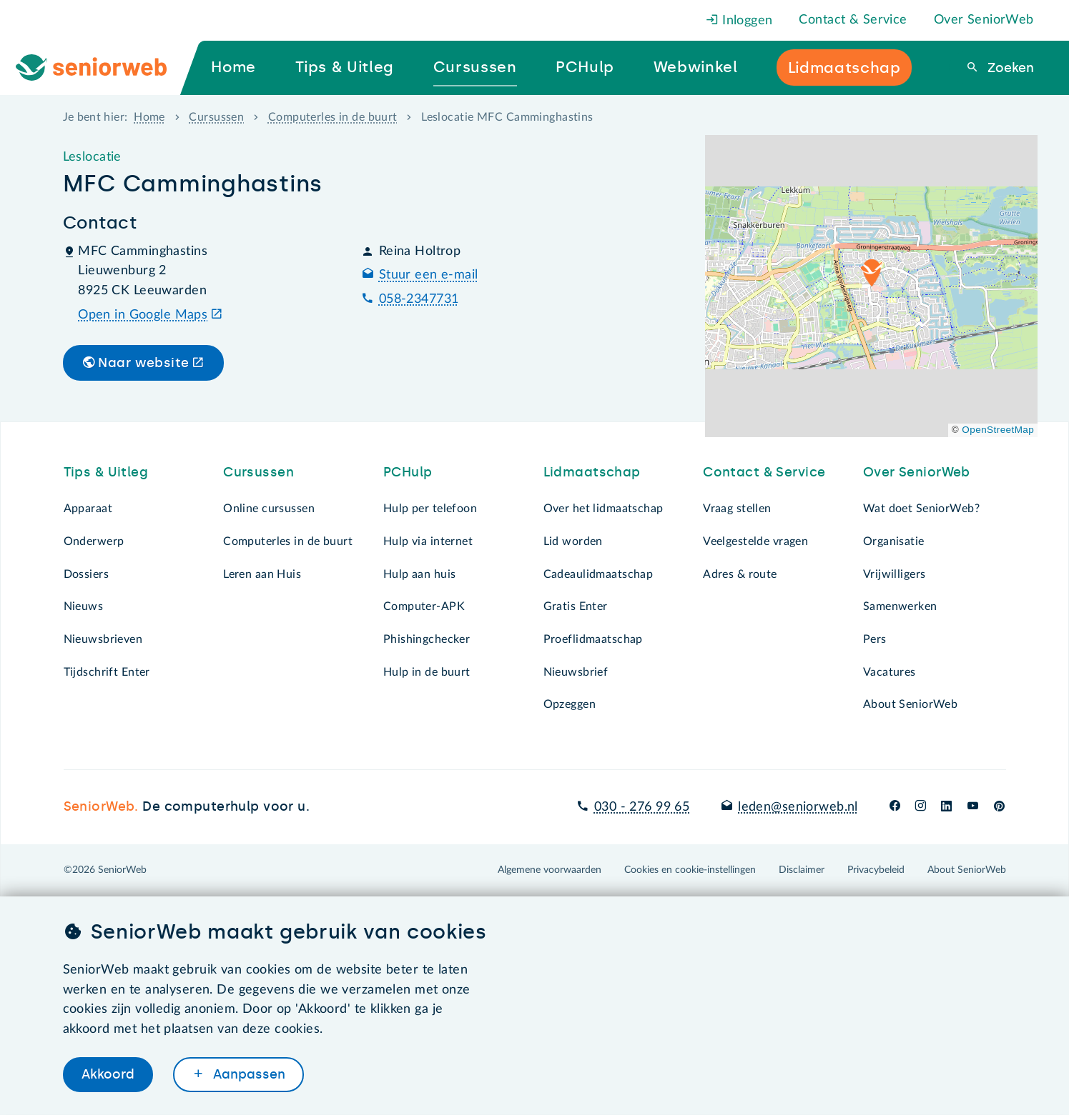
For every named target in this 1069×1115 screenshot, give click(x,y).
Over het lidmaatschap (603, 508)
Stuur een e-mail (428, 275)
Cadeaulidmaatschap (598, 574)
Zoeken (1009, 68)
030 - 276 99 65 (641, 807)
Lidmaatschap (592, 472)
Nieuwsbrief (576, 672)
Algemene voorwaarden (549, 870)
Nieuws (84, 606)
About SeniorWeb (910, 704)
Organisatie (894, 541)
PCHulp (408, 472)
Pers (875, 639)
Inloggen (739, 20)
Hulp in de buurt (427, 672)
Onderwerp (94, 541)
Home (149, 117)
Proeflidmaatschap (593, 639)
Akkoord (108, 1074)
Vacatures (889, 672)
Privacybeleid (876, 870)
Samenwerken (900, 606)
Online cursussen (269, 508)
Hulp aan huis (419, 574)
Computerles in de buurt (333, 117)
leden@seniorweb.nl (798, 807)
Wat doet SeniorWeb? (921, 508)
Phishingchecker (426, 639)
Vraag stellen (737, 508)
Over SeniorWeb (984, 20)
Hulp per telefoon (430, 508)
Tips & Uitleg (106, 472)
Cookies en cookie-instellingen (690, 870)
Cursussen (216, 117)
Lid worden (573, 541)
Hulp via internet (428, 541)
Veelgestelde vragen (755, 541)
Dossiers (86, 574)
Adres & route (740, 574)
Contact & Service (853, 20)
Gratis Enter (575, 606)
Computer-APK (424, 606)
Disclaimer (801, 870)
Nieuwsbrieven (103, 639)
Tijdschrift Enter (107, 672)
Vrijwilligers (894, 574)
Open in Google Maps (142, 315)
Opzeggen (569, 704)
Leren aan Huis (262, 574)
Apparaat (88, 508)
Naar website (143, 363)
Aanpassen (247, 1074)
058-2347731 (419, 299)
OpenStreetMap (998, 429)
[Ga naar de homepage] (103, 68)
